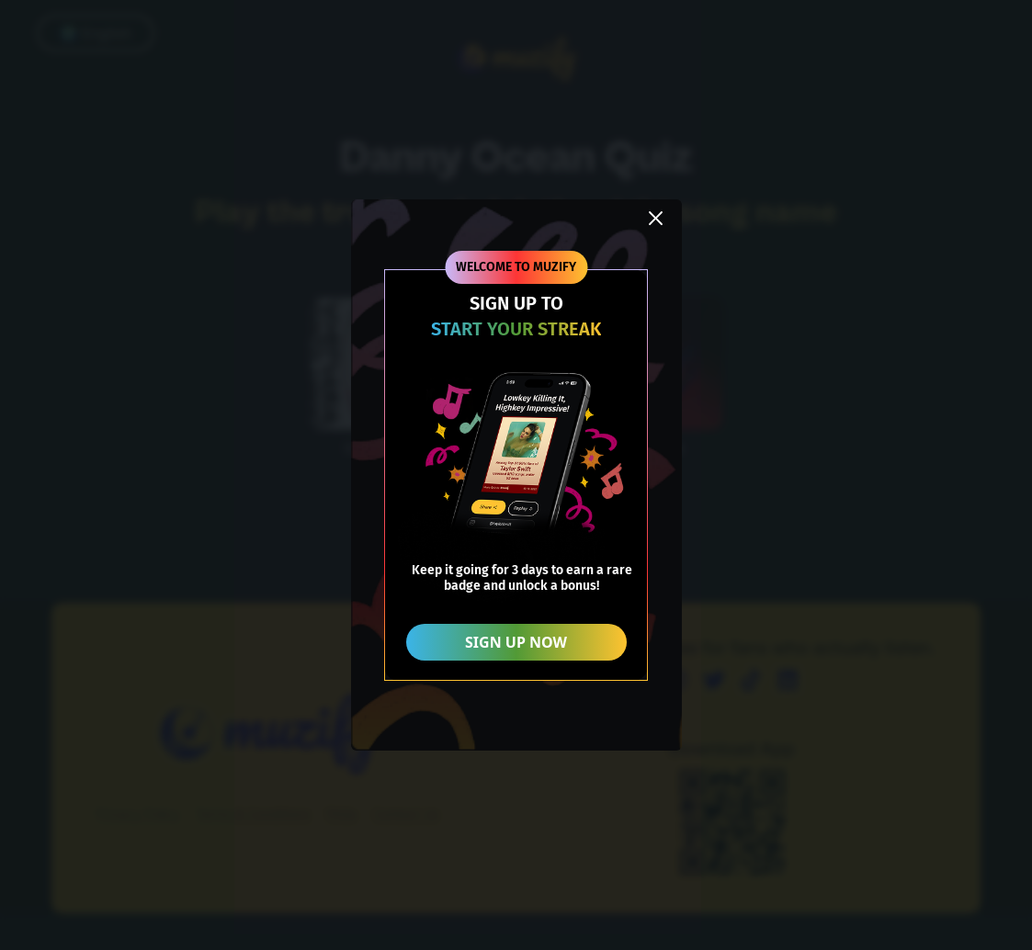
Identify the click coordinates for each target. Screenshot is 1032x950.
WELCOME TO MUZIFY (516, 267)
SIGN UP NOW (516, 642)
